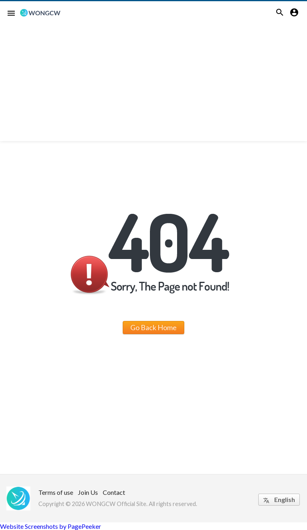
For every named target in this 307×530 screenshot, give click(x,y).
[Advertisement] (153, 85)
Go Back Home (153, 327)
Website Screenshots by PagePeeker (50, 526)
